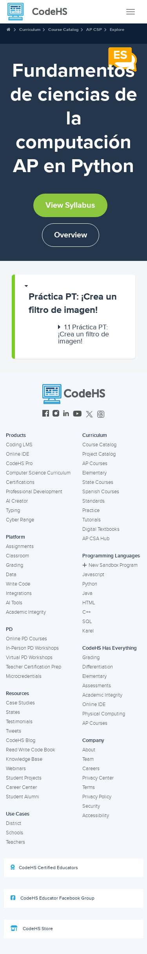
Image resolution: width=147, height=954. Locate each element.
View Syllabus (70, 205)
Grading (14, 565)
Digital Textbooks (101, 529)
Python (89, 584)
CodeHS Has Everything (109, 648)
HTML (88, 603)
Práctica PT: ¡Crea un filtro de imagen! (73, 303)
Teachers (15, 842)
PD (9, 629)
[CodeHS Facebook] (45, 414)
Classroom (17, 556)
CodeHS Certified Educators (44, 867)
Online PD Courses (26, 639)
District (13, 823)
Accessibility (95, 815)
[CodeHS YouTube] (77, 414)
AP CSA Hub (95, 538)
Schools (14, 833)
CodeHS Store (32, 928)
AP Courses (94, 463)
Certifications (20, 482)
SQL (87, 621)
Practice (91, 510)
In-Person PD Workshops (32, 648)
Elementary (94, 473)
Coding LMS (19, 445)
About (88, 750)
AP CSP (94, 29)
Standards (93, 501)
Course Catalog (63, 29)
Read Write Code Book (30, 750)
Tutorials (91, 520)
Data (11, 574)
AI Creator (17, 501)
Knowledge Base (24, 759)
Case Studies (20, 703)
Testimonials (19, 722)
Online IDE (17, 454)
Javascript (93, 574)
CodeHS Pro (19, 463)
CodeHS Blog (20, 740)
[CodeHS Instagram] (56, 414)
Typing (13, 510)
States (13, 712)
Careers (91, 768)
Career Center (21, 787)
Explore (117, 29)
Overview (70, 235)
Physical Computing (103, 714)
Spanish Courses (100, 492)
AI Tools (14, 603)
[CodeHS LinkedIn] (66, 414)
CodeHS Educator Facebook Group (52, 898)
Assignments (20, 546)
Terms (88, 787)
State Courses (97, 482)
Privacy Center (98, 778)
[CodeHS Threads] (101, 414)
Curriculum (29, 29)
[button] (75, 299)
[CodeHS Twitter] (89, 414)
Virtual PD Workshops (29, 657)
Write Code (18, 584)
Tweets (13, 731)
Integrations (19, 593)
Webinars (16, 768)
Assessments (96, 686)
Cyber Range (20, 520)
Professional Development (34, 492)
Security (91, 806)
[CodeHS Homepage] (40, 11)
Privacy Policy (96, 797)
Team (88, 759)
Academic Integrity (26, 612)
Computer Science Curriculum (38, 473)
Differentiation (97, 667)
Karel (88, 631)
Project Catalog (99, 454)
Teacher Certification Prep (33, 667)
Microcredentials (24, 676)
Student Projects (24, 778)
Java (87, 593)
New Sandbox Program (110, 565)
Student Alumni (22, 797)
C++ (86, 612)
